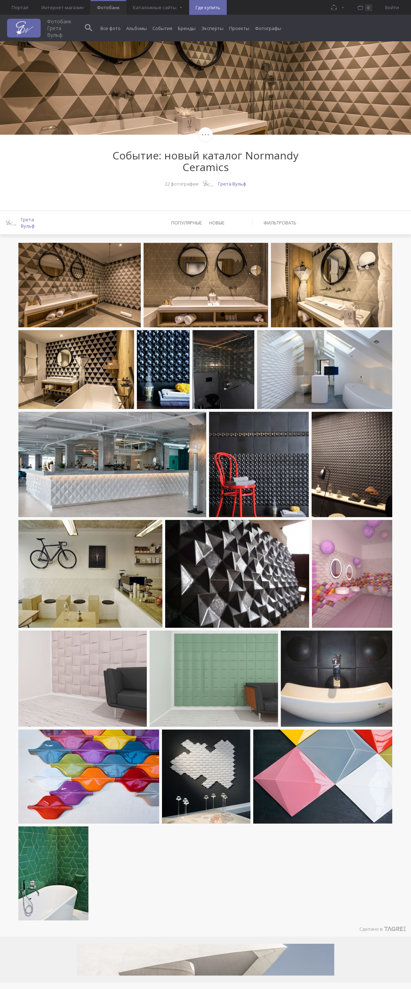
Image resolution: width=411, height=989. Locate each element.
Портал (20, 7)
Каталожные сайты (154, 7)
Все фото (110, 28)
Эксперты (212, 28)
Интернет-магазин (62, 7)
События (162, 28)
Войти (392, 7)
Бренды (187, 28)
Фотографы (268, 28)
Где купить (208, 7)
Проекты (239, 28)
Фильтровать (280, 223)
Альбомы (136, 28)
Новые (217, 223)
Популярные (186, 223)
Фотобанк (108, 7)
